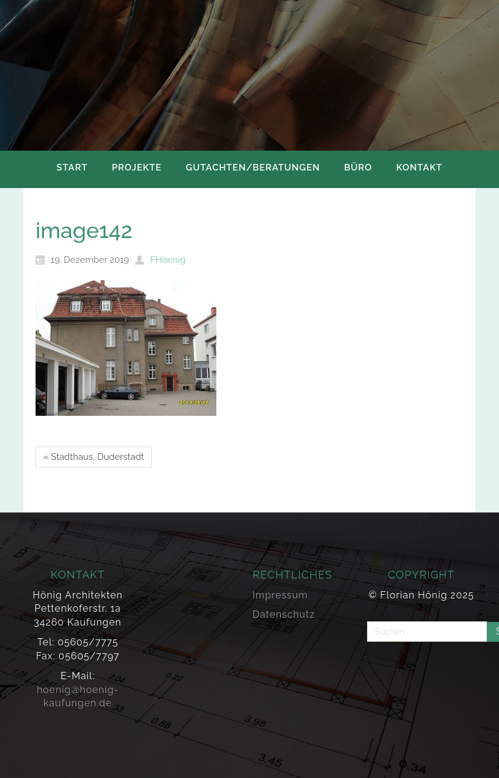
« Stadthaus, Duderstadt (93, 456)
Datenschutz (284, 614)
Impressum (280, 595)
